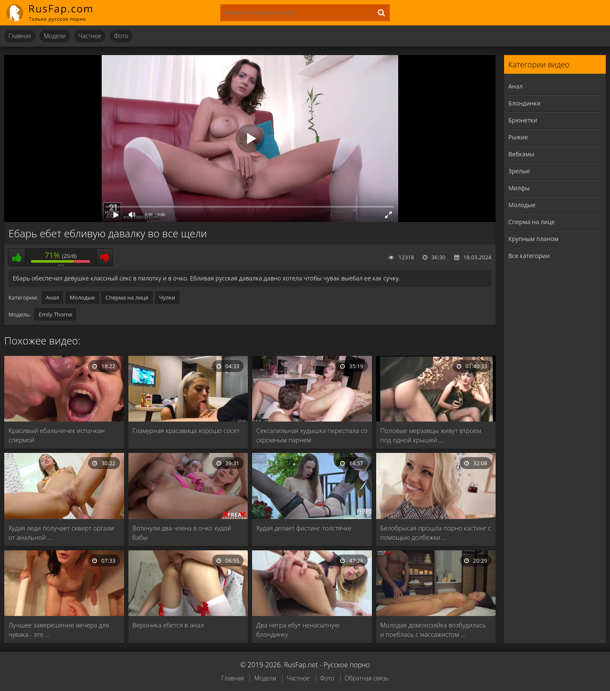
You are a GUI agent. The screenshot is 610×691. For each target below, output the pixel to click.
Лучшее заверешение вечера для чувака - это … (58, 629)
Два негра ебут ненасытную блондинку (297, 629)
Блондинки (524, 103)
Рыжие (518, 137)
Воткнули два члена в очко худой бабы (182, 532)
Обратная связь (367, 678)
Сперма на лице (127, 297)
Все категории (529, 256)
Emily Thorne (55, 314)
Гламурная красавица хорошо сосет (186, 430)
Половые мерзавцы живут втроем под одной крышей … (430, 435)
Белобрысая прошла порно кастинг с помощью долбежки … (435, 532)
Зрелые (519, 171)
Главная (19, 36)
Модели (55, 36)
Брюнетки (522, 120)
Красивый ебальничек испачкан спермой (56, 435)
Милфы (519, 188)
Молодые (82, 297)
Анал (52, 297)
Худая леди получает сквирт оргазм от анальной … (61, 532)
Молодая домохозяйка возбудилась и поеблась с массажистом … (433, 629)
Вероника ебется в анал (168, 625)
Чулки (167, 297)
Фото (121, 36)
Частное (89, 36)
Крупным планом (533, 239)
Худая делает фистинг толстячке (304, 528)
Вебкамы (521, 154)
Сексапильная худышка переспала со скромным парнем (312, 435)
